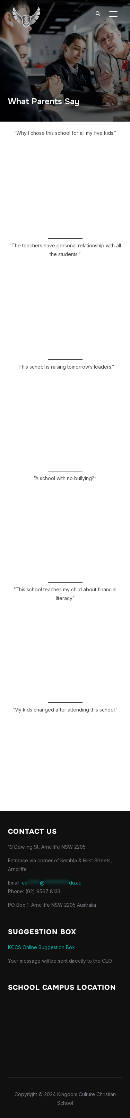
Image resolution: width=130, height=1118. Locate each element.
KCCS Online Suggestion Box (41, 947)
